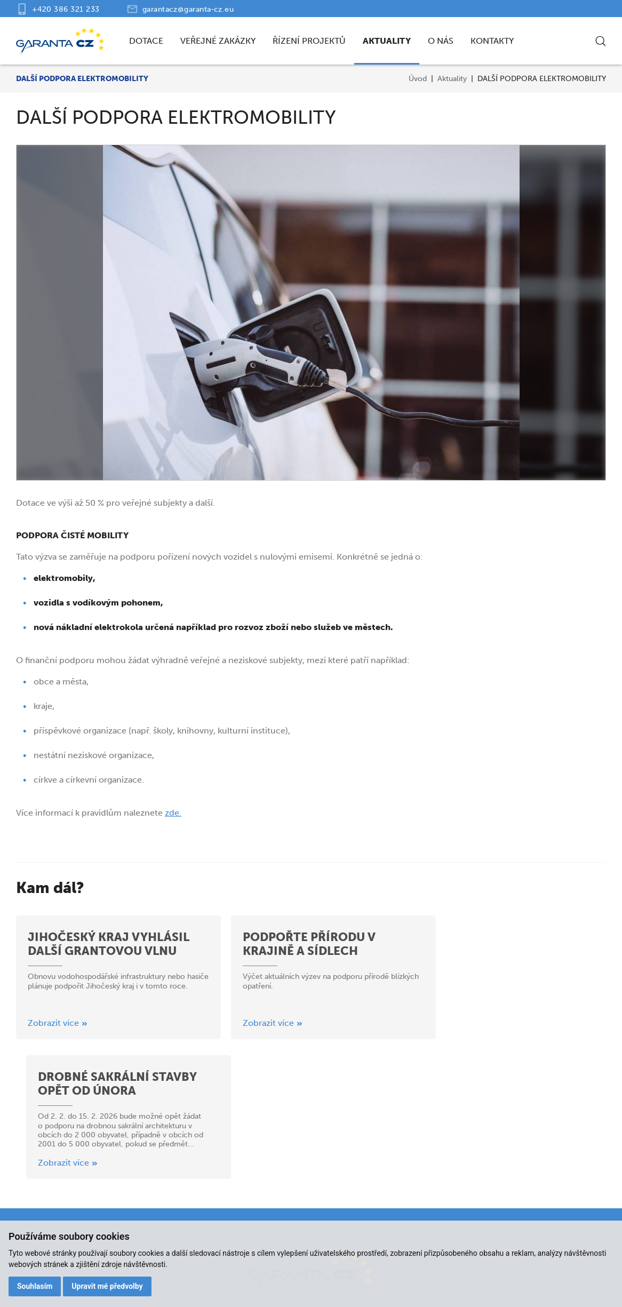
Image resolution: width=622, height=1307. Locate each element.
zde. (173, 813)
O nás (440, 41)
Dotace (146, 41)
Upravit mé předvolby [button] (107, 1286)
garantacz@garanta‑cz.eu (188, 9)
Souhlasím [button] (35, 1286)
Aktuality (387, 41)
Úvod (418, 78)
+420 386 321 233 (66, 9)
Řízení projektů (309, 41)
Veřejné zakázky (218, 41)
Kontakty (492, 41)
